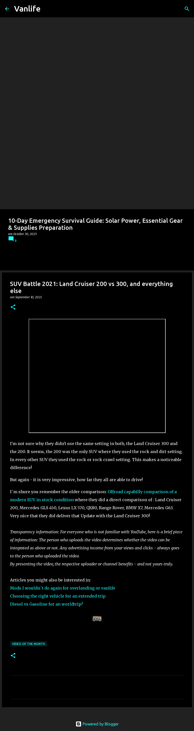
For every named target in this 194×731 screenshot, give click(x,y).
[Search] (187, 9)
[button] (13, 307)
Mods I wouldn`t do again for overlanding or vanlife (62, 588)
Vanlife (27, 8)
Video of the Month (28, 643)
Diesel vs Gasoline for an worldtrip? (46, 604)
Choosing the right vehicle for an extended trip (58, 596)
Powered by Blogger (97, 724)
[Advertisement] (97, 171)
